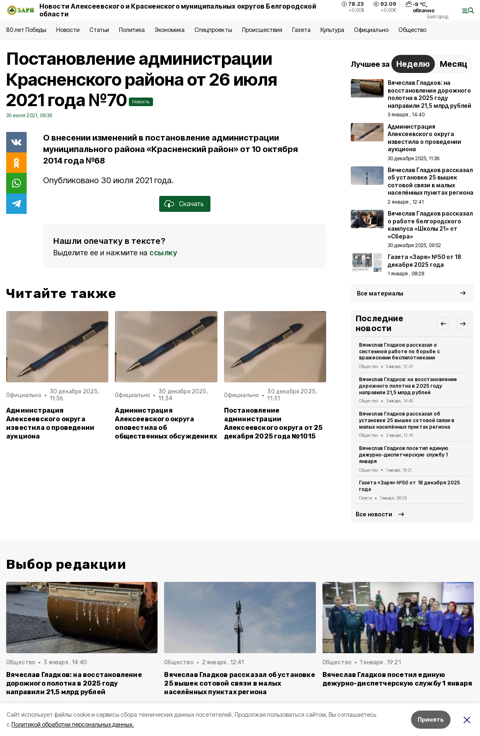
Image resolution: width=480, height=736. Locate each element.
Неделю (413, 64)
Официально (371, 29)
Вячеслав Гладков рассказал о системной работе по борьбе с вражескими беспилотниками (399, 351)
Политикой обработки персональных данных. (72, 724)
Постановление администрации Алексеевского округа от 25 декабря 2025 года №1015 (273, 423)
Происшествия (262, 29)
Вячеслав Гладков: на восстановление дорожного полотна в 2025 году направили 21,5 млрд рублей (408, 385)
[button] (443, 323)
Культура (332, 29)
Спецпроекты (213, 29)
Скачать (191, 204)
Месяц (453, 64)
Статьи (99, 29)
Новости (67, 29)
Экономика (170, 29)
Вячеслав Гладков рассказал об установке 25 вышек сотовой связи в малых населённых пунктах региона (406, 420)
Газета (301, 29)
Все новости (374, 514)
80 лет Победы (26, 29)
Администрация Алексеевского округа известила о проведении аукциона (50, 423)
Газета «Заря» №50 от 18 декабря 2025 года (409, 485)
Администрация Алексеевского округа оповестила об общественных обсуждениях (166, 423)
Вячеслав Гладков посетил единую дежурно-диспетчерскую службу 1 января (403, 454)
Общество (412, 29)
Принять (431, 719)
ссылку (163, 252)
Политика (132, 29)
